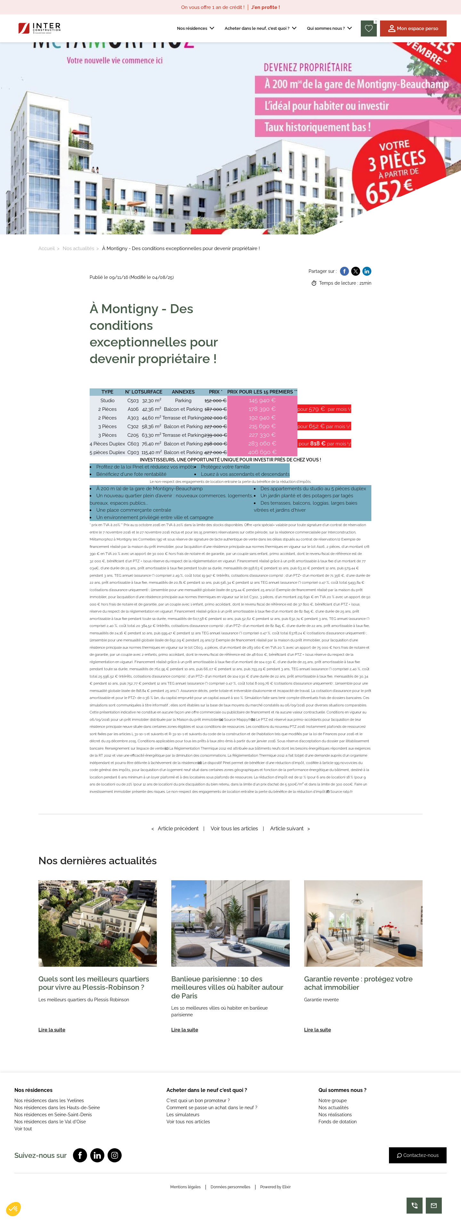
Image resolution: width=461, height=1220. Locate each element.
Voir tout (23, 1128)
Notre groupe (333, 1100)
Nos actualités (78, 248)
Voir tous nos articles (188, 1121)
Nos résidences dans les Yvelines (49, 1100)
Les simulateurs (182, 1114)
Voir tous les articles (234, 829)
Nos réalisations (335, 1114)
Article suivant (290, 829)
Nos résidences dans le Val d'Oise (50, 1121)
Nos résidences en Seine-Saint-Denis (53, 1114)
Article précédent (174, 829)
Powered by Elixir (275, 1187)
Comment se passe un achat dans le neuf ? (211, 1107)
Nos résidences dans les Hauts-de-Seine (57, 1107)
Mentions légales (185, 1187)
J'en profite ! (265, 7)
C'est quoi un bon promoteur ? (198, 1100)
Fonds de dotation (338, 1121)
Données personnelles (230, 1187)
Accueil (46, 248)
